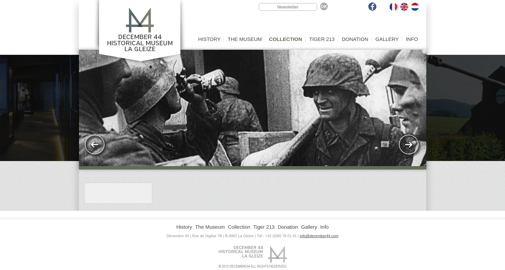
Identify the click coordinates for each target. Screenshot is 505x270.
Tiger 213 (322, 39)
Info (412, 39)
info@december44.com (319, 236)
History (209, 39)
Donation (355, 39)
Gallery (387, 39)
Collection (285, 39)
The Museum (245, 39)
